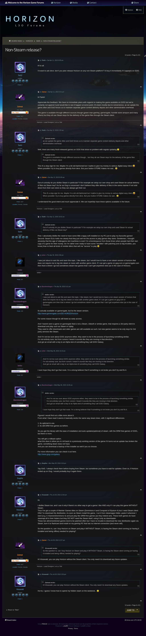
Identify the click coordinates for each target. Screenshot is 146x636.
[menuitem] (56, 3)
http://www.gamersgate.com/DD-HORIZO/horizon (58, 313)
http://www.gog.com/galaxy (49, 454)
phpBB (65, 626)
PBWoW (44, 624)
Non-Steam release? (52, 41)
